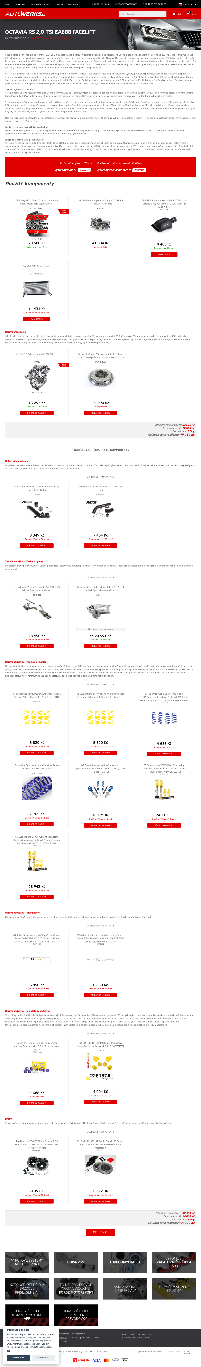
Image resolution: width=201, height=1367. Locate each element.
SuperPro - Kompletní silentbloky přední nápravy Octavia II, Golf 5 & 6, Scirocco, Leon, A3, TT (37, 1046)
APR (27, 38)
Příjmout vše (18, 1358)
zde (8, 1350)
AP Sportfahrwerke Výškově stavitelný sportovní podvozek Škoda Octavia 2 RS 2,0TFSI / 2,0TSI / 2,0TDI (100, 768)
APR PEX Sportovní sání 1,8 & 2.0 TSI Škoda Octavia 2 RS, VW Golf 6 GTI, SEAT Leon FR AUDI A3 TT (164, 203)
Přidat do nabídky (36, 413)
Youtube (59, 4)
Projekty (20, 4)
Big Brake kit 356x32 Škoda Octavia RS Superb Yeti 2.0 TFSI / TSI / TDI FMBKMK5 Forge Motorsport (100, 1144)
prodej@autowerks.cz (59, 1334)
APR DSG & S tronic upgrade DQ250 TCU (36, 354)
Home (8, 4)
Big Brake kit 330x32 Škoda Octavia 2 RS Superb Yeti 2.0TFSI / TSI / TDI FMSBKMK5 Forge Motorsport (37, 1144)
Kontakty (73, 4)
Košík (191, 14)
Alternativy (164, 254)
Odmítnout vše (43, 1358)
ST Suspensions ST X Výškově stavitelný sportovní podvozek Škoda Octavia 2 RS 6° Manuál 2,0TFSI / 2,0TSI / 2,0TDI (164, 768)
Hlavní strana (13, 38)
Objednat (100, 1232)
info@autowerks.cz (126, 4)
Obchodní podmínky (40, 4)
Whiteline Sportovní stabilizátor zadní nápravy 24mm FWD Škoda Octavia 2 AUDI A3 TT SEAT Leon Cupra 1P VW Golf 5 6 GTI (100, 938)
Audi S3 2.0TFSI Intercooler (37, 266)
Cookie (187, 1353)
